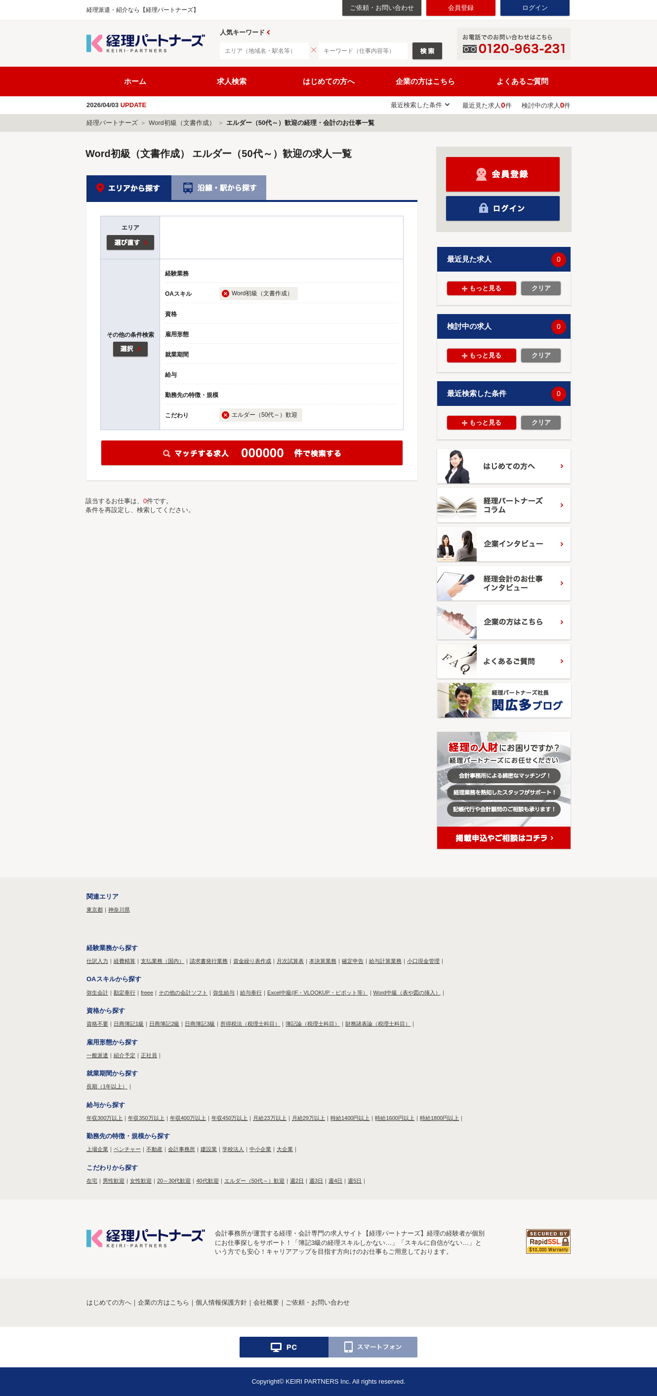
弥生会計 (97, 993)
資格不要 (97, 1024)
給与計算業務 (385, 961)
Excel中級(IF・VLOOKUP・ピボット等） (317, 993)
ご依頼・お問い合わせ (382, 7)
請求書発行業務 (209, 961)
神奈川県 (119, 910)
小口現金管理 (423, 961)
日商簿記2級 (164, 1024)
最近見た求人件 (486, 105)
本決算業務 (322, 961)
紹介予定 (124, 1055)
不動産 (154, 1149)
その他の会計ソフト (183, 993)
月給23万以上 (269, 1118)
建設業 (209, 1149)
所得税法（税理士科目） (250, 1024)
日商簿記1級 (129, 1024)
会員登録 (461, 7)
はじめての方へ (329, 81)
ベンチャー (127, 1149)
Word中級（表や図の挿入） (407, 993)
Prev (268, 32)
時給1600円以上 (394, 1118)
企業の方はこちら (425, 81)
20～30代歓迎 (174, 1181)
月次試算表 (290, 961)
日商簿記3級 (200, 1024)
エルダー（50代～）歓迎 (254, 1181)
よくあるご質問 (522, 81)
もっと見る (485, 288)
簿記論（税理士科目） (313, 1024)
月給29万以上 (308, 1118)
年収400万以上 (188, 1118)
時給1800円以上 (439, 1118)
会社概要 (266, 1302)
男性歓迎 (113, 1181)
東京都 (94, 910)
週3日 (316, 1181)
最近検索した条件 (416, 105)
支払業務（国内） (162, 961)
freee (147, 993)
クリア (541, 288)
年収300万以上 (104, 1118)
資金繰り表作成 (252, 961)
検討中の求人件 (546, 105)
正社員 (149, 1055)
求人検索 (231, 81)
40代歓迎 (207, 1181)
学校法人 (233, 1149)
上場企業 (97, 1149)
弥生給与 (224, 993)
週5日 (355, 1181)
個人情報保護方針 (221, 1302)
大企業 (285, 1149)
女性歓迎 (141, 1181)
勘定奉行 (124, 993)
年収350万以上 (146, 1118)
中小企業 (260, 1149)
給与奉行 (251, 993)
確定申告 (353, 961)
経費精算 (124, 961)
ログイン (535, 7)
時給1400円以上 (350, 1118)
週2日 (297, 1181)
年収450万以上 (229, 1118)
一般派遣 (97, 1055)
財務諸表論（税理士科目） (378, 1024)
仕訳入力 (97, 961)
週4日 (335, 1181)
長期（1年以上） (106, 1086)
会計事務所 (181, 1149)
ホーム (135, 81)
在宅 (91, 1181)
